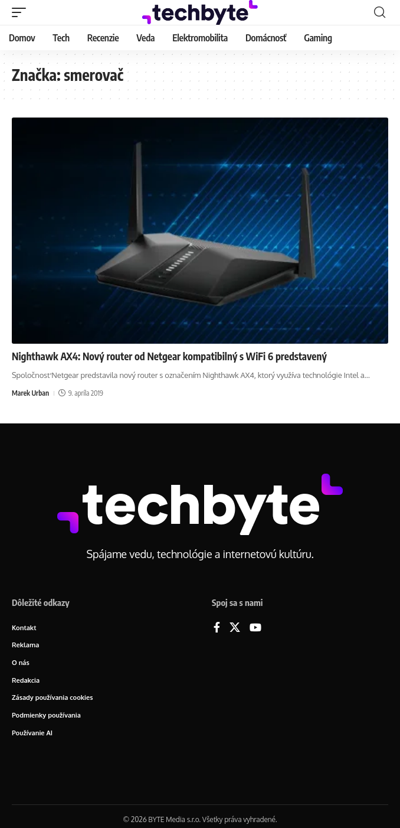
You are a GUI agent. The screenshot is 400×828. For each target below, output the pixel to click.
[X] (235, 628)
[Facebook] (217, 628)
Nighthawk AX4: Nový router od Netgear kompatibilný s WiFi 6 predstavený (169, 356)
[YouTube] (255, 628)
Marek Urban (30, 393)
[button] (22, 12)
